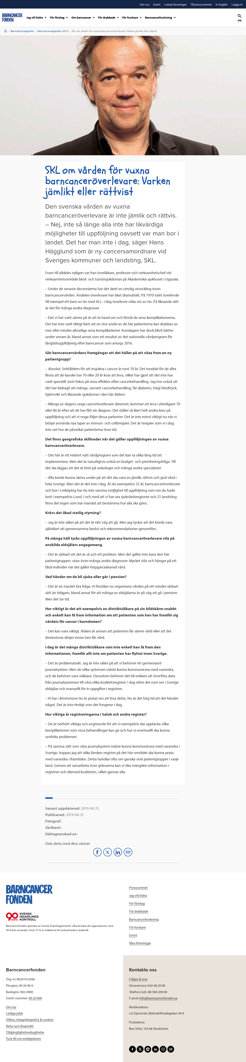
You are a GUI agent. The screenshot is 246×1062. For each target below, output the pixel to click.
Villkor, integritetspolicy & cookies (30, 1019)
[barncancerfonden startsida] (12, 17)
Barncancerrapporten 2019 (53, 31)
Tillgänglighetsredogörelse (25, 1032)
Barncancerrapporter (22, 31)
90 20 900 (35, 998)
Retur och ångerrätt (19, 1026)
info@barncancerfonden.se (158, 998)
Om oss (11, 1007)
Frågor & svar (138, 979)
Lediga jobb (14, 1013)
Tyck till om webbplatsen (23, 1038)
